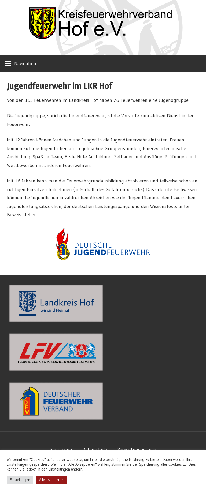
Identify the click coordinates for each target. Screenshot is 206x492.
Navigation (25, 63)
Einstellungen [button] (20, 480)
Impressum (61, 449)
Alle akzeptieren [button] (51, 480)
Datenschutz (94, 449)
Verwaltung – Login (136, 449)
